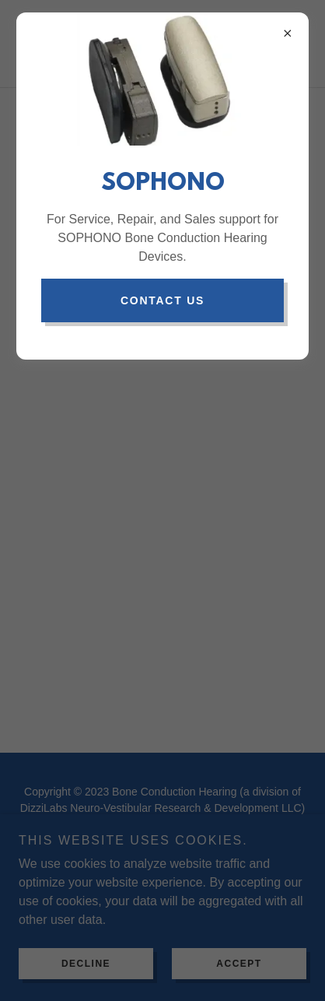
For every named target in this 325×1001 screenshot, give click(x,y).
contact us (162, 300)
